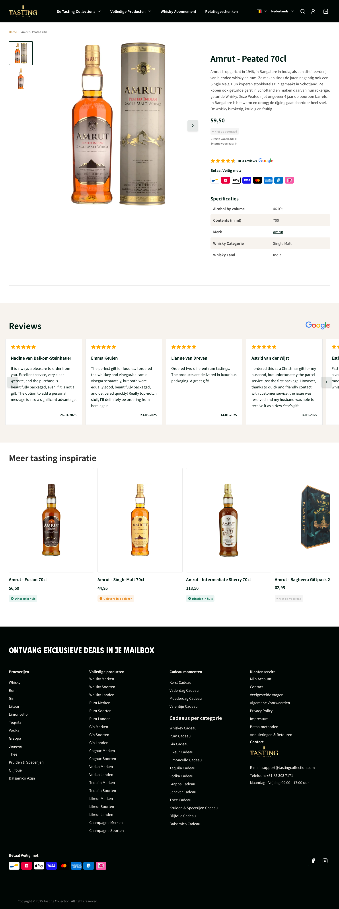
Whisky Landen (101, 694)
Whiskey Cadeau (183, 728)
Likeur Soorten (101, 806)
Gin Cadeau (179, 743)
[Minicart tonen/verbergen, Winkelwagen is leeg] (325, 11)
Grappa (15, 738)
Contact (256, 686)
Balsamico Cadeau (185, 823)
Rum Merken (99, 702)
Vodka (14, 730)
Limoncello (18, 714)
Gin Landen (98, 742)
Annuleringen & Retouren (271, 734)
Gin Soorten (99, 734)
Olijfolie (15, 770)
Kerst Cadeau (180, 682)
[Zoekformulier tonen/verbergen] (302, 11)
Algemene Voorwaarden (270, 702)
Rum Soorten (100, 710)
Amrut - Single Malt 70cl (120, 579)
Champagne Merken (106, 822)
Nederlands (283, 11)
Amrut (278, 231)
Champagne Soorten (106, 830)
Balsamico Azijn (22, 778)
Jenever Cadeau (183, 791)
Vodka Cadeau (181, 775)
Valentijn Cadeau (184, 706)
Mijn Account (260, 678)
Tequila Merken (102, 782)
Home (13, 32)
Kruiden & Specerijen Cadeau (194, 807)
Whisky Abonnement (178, 11)
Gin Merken (98, 726)
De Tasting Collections (76, 11)
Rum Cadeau (180, 736)
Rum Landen (100, 718)
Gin (11, 698)
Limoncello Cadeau (186, 759)
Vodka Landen (101, 774)
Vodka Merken (101, 766)
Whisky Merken (101, 678)
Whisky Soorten (102, 686)
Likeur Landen (101, 814)
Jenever (15, 746)
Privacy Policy (261, 710)
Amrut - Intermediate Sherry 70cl (218, 579)
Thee (13, 754)
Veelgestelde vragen (266, 694)
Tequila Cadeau (182, 767)
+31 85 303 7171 (280, 775)
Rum (13, 690)
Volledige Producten (128, 11)
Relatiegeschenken (221, 11)
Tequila (15, 722)
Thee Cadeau (180, 799)
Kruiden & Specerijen (26, 762)
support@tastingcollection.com (288, 767)
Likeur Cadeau (181, 751)
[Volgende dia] (192, 125)
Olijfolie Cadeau (183, 815)
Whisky (14, 682)
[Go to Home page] (264, 751)
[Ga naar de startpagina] (23, 11)
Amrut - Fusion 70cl (28, 579)
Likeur (14, 706)
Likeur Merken (101, 798)
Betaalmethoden (264, 726)
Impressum (259, 718)
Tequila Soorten (102, 790)
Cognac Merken (102, 750)
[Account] (313, 11)
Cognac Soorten (102, 758)
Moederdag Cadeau (186, 698)
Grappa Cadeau (182, 783)
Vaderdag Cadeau (184, 690)
